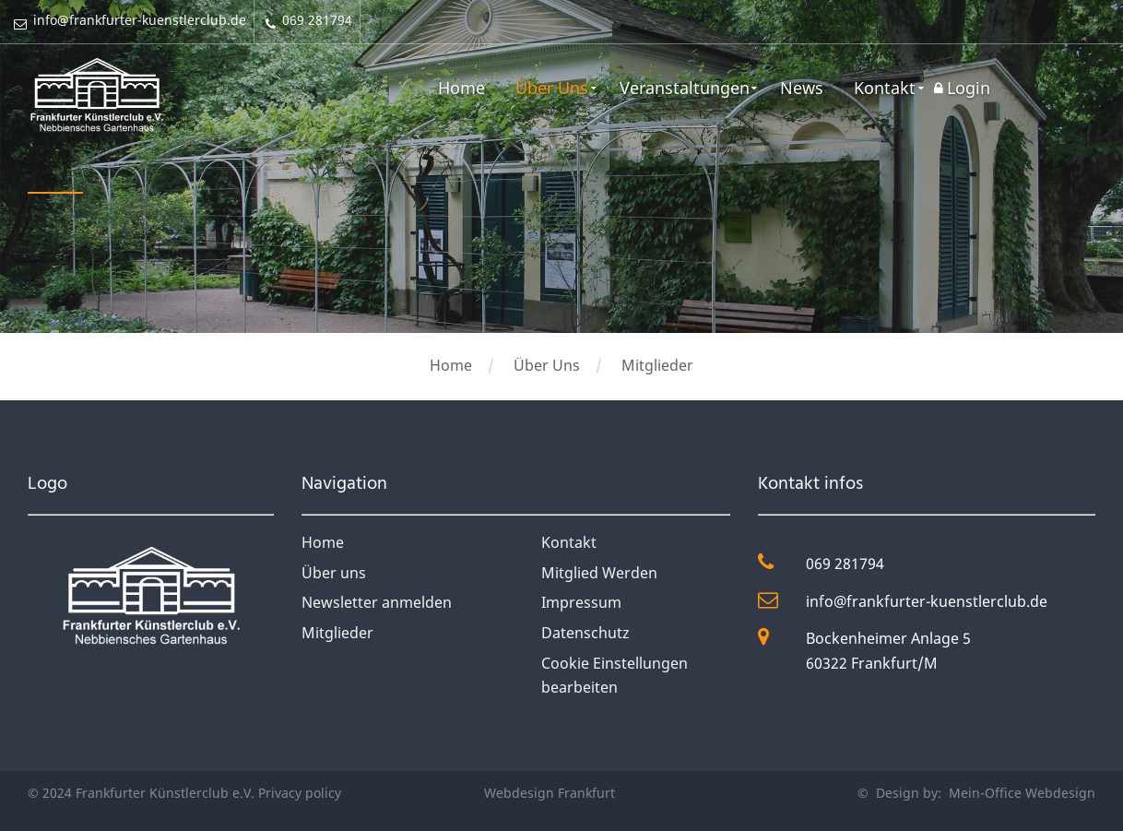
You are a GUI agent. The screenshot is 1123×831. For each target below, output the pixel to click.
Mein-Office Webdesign (1020, 792)
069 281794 (845, 563)
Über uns (333, 573)
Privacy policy (299, 792)
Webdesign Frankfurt (549, 792)
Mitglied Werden (599, 573)
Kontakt (885, 88)
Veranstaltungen (683, 88)
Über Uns (550, 88)
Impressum (581, 602)
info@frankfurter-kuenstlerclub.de (926, 601)
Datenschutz (585, 633)
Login (968, 88)
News (800, 88)
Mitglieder (657, 365)
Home (458, 88)
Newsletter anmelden (376, 602)
